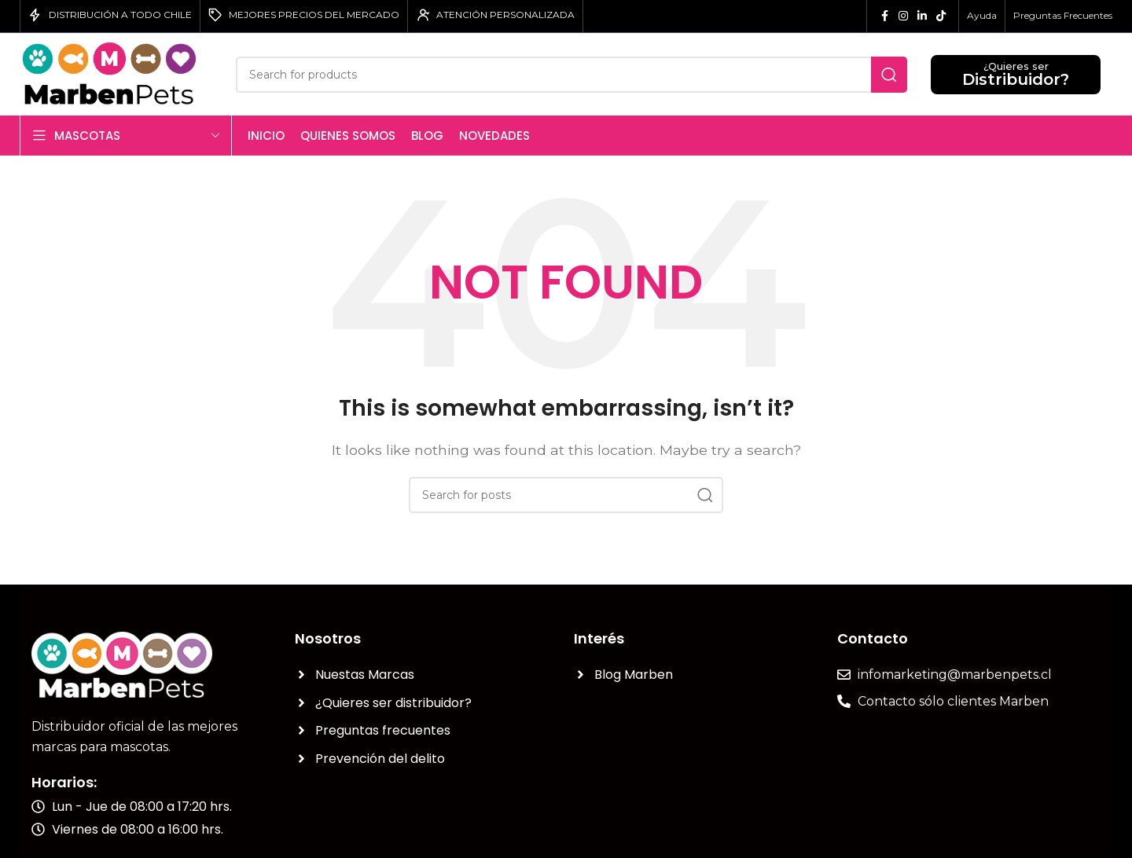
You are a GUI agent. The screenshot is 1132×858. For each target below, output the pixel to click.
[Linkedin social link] (922, 16)
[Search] (571, 75)
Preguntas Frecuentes (1062, 15)
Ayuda (982, 15)
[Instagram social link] (903, 16)
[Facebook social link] (884, 16)
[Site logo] (116, 73)
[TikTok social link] (941, 16)
